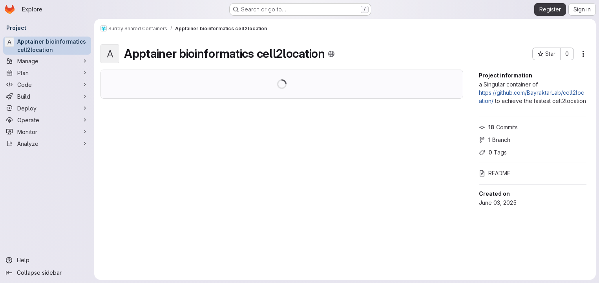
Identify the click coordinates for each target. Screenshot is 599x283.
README (494, 173)
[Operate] (47, 119)
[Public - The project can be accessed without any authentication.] (331, 54)
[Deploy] (47, 108)
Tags (493, 152)
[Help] (47, 260)
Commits (498, 127)
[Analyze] (47, 143)
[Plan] (47, 72)
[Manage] (47, 60)
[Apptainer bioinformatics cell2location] (47, 46)
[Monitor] (47, 131)
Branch (494, 139)
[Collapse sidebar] (47, 272)
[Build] (47, 96)
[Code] (47, 84)
